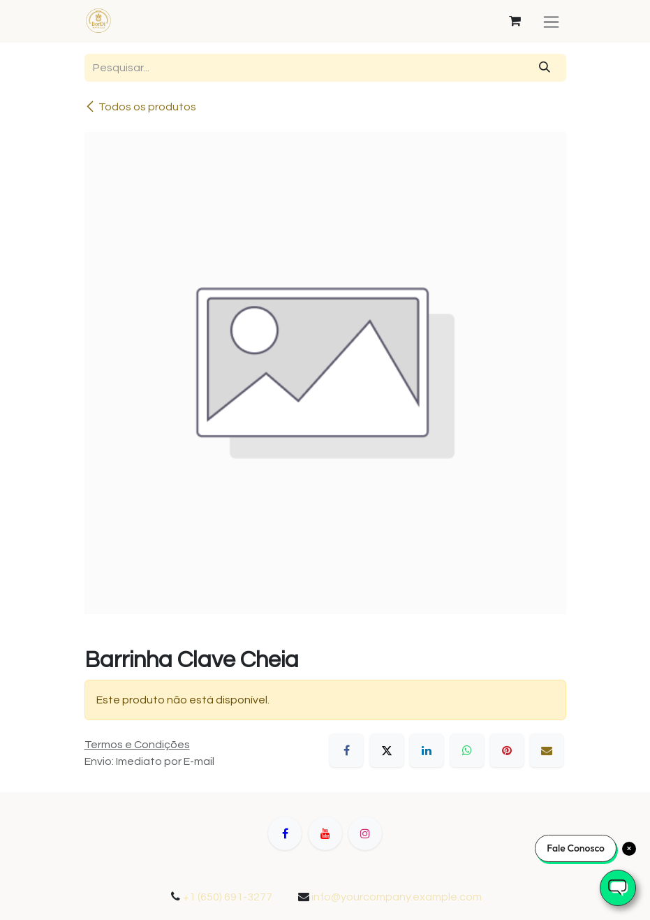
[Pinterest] (507, 750)
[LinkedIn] (426, 750)
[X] (387, 750)
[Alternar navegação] (551, 21)
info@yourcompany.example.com (396, 897)
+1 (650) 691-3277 (227, 897)
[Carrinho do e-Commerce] (515, 21)
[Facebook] (346, 750)
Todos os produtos (140, 106)
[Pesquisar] (544, 68)
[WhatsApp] (467, 750)
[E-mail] (546, 750)
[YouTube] (325, 833)
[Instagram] (365, 833)
